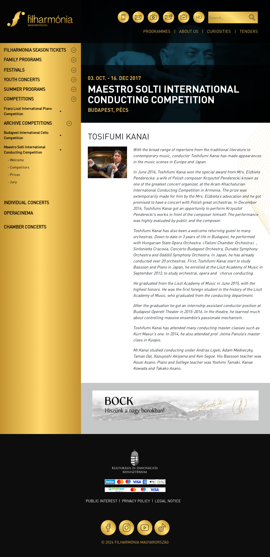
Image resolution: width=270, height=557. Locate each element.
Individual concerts (26, 202)
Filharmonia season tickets (35, 50)
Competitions (19, 98)
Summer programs (24, 89)
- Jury (12, 181)
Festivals (14, 70)
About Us (188, 31)
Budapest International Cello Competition (26, 135)
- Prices (14, 174)
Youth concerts (22, 79)
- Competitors (18, 167)
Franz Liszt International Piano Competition (28, 111)
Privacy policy (136, 500)
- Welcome (16, 159)
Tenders (249, 31)
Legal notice (168, 500)
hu (199, 17)
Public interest (101, 500)
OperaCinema (18, 213)
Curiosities (219, 31)
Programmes (156, 31)
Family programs (22, 59)
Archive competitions (28, 123)
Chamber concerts (25, 227)
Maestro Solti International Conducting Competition (24, 149)
